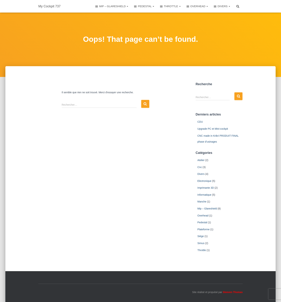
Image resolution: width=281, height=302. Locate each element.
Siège (200, 236)
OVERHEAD (197, 6)
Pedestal (202, 222)
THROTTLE (169, 6)
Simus (200, 243)
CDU (200, 121)
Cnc (199, 167)
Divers (201, 174)
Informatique (204, 194)
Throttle (201, 250)
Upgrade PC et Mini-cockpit (212, 128)
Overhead (202, 215)
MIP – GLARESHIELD (111, 6)
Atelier (201, 160)
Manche (201, 201)
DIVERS (221, 6)
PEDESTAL (144, 6)
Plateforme (203, 229)
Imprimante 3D (205, 187)
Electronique (204, 181)
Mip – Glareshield (207, 208)
